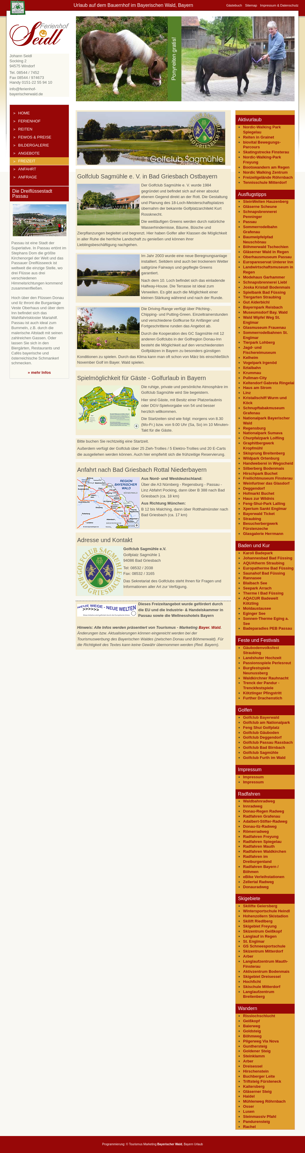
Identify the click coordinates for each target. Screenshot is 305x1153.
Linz (247, 392)
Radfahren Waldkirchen (264, 851)
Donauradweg (256, 887)
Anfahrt (27, 169)
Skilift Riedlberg (258, 921)
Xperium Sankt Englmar (265, 508)
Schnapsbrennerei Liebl (265, 282)
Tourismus (136, 1144)
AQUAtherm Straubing (263, 563)
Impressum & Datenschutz (279, 5)
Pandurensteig (256, 1121)
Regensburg (254, 428)
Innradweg (252, 806)
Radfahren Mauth (259, 846)
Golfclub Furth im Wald (264, 757)
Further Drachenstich (262, 698)
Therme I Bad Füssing (263, 593)
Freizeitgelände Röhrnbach (268, 177)
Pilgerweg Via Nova (261, 1041)
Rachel (249, 1126)
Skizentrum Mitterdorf (263, 951)
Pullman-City (255, 378)
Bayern (188, 1144)
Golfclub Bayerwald (261, 717)
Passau (250, 222)
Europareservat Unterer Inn (268, 262)
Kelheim (250, 357)
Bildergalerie (33, 145)
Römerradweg (256, 831)
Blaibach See (255, 583)
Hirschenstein (256, 1071)
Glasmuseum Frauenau (264, 327)
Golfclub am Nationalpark (266, 722)
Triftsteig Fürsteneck (262, 1081)
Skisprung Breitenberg (264, 453)
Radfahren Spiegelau (262, 841)
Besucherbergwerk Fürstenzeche (260, 526)
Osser (248, 1106)
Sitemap (251, 5)
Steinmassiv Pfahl (259, 1116)
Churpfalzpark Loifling (263, 438)
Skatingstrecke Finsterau (266, 152)
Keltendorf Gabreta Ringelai (268, 383)
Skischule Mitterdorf (261, 986)
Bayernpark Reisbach (263, 307)
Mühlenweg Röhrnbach (264, 1101)
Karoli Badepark (258, 553)
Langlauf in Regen (260, 936)
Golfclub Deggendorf (262, 737)
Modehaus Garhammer (264, 277)
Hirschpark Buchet (260, 473)
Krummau (252, 373)
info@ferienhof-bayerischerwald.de (26, 91)
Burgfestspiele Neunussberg (256, 670)
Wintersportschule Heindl (266, 911)
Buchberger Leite (259, 1076)
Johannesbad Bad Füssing (267, 558)
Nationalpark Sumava (262, 433)
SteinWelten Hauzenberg (265, 201)
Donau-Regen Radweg (263, 811)
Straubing (252, 518)
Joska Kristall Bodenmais (266, 287)
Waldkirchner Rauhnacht (266, 678)
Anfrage (27, 177)
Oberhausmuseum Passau (267, 257)
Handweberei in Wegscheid (268, 463)
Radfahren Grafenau (261, 816)
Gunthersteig (255, 1046)
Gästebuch (234, 5)
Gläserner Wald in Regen (266, 252)
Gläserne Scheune (260, 206)
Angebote (29, 153)
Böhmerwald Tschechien (265, 247)
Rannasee (252, 578)
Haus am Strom (257, 387)
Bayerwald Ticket (259, 513)
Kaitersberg (253, 1086)
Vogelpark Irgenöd (260, 362)
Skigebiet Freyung (260, 926)
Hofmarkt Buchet (258, 493)
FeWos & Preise (34, 137)
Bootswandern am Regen (266, 167)
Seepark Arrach (257, 588)
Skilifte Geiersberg (260, 906)
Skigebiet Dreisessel (262, 976)
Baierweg (251, 1026)
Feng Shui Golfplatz (261, 727)
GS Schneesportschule (264, 946)
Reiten (25, 129)
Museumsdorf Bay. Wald (265, 312)
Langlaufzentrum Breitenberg (258, 994)
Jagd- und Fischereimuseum (259, 350)
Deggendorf (254, 488)
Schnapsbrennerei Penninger (260, 214)
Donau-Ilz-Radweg (260, 826)
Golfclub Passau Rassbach (268, 742)
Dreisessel (252, 1066)
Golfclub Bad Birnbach (264, 747)
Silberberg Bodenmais (263, 468)
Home (24, 113)
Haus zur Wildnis (258, 498)
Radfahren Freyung (260, 836)
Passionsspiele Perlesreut (267, 663)
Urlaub (198, 1144)
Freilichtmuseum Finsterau (267, 478)
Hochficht (252, 981)
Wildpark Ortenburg (261, 458)
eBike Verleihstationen (263, 877)
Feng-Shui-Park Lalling (264, 503)
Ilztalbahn (252, 367)
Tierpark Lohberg (259, 342)
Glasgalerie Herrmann (263, 533)
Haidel (249, 1096)
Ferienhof (29, 121)
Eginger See (254, 613)
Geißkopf (251, 1021)
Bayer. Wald (209, 627)
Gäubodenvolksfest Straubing (261, 650)
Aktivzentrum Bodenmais (266, 971)
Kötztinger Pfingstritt (262, 693)
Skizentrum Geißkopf (262, 931)
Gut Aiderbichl (256, 302)
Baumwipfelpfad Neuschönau (258, 239)
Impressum (253, 777)
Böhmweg (252, 1036)
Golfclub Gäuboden (261, 732)
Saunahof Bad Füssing (264, 573)
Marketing (149, 1144)
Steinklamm (254, 1056)
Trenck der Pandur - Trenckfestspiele (261, 685)
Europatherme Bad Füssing (268, 568)
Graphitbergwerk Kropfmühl (258, 445)
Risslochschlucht (259, 1016)
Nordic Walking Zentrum (265, 172)
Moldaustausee (257, 608)
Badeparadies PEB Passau (267, 628)
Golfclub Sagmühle (260, 752)
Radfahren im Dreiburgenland (257, 859)
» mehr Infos (39, 372)
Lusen (248, 1111)
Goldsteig (252, 1031)
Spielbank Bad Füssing (264, 292)
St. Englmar (253, 941)
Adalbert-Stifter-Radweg (265, 821)
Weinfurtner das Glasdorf (266, 483)
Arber (248, 956)
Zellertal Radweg (258, 882)
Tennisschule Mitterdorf (265, 182)
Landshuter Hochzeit (262, 658)
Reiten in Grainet (258, 137)
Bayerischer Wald (169, 1144)
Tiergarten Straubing (262, 297)
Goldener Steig (256, 1051)
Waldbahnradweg (259, 801)
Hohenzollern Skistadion (265, 916)
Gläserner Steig (257, 1091)
